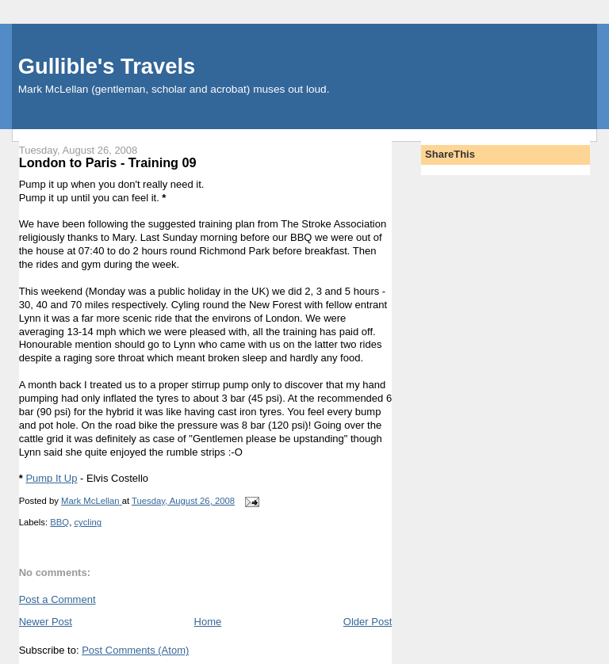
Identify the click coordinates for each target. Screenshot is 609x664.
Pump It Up (51, 478)
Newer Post (45, 622)
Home (208, 622)
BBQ (59, 522)
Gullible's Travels (106, 66)
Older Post (367, 622)
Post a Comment (57, 599)
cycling (88, 522)
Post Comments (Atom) (135, 650)
